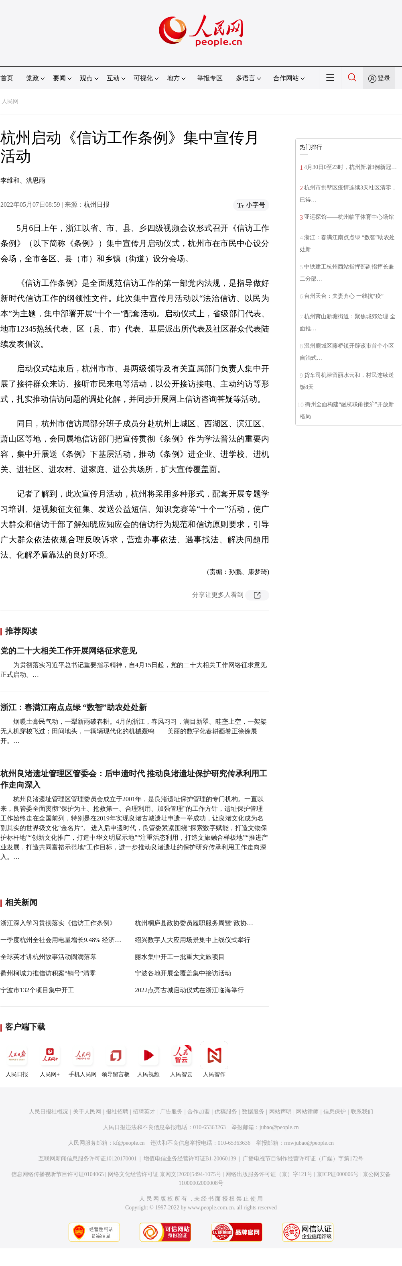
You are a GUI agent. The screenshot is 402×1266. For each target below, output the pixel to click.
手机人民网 (83, 1059)
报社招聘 (117, 1112)
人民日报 (17, 1059)
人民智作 (214, 1059)
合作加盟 (198, 1112)
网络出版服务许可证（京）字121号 (269, 1174)
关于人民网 (87, 1112)
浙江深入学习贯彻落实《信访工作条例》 (58, 923)
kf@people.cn (129, 1143)
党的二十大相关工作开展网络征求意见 (68, 650)
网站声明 (280, 1112)
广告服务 (171, 1112)
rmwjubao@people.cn (309, 1143)
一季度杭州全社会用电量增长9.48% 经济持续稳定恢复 (76, 939)
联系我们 (362, 1112)
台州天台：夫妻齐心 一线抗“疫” (344, 296)
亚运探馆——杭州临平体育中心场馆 (349, 217)
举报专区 (210, 78)
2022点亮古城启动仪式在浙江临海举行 (189, 990)
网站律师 (307, 1112)
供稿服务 (226, 1112)
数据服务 (253, 1112)
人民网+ (50, 1059)
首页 (6, 78)
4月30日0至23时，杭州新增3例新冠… (350, 167)
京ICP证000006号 (338, 1174)
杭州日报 (97, 204)
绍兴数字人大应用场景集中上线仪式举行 (192, 939)
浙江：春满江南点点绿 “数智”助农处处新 (73, 707)
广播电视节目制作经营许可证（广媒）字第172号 (303, 1159)
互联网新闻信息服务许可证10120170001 (88, 1159)
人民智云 (181, 1059)
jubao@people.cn (279, 1127)
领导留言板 (116, 1059)
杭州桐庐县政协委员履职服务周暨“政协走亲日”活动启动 (214, 923)
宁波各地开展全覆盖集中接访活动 (183, 973)
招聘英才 (144, 1112)
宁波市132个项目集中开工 (37, 990)
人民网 (10, 101)
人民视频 (148, 1059)
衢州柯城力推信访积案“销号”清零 (48, 973)
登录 (384, 78)
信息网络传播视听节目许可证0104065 (57, 1174)
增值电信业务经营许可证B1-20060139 (190, 1159)
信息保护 (334, 1112)
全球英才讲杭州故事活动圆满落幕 (48, 956)
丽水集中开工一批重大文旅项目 (180, 956)
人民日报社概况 (48, 1112)
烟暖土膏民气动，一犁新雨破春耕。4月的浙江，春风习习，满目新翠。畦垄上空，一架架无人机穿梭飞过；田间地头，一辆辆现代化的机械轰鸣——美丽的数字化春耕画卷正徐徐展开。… (133, 731)
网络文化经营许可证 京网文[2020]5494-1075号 (165, 1174)
